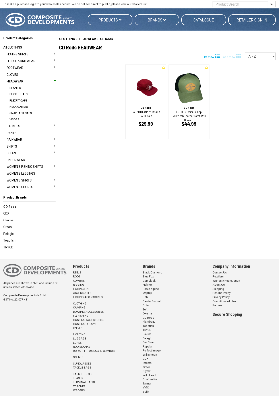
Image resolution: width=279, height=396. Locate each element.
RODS (77, 276)
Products (110, 19)
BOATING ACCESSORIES (88, 311)
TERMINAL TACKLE (85, 382)
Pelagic (8, 234)
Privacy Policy (221, 297)
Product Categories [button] (18, 38)
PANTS (12, 133)
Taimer (147, 383)
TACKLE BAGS (82, 367)
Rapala (147, 346)
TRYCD (8, 247)
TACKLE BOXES (83, 374)
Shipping (218, 289)
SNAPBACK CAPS (21, 113)
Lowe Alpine (151, 289)
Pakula (147, 334)
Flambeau (149, 321)
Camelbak (149, 280)
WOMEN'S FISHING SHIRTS (31, 166)
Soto (146, 305)
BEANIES (15, 88)
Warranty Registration (226, 280)
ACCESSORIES (82, 293)
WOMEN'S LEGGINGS (21, 173)
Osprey (147, 293)
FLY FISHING (81, 315)
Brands (157, 19)
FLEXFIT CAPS (18, 100)
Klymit (147, 371)
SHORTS (31, 153)
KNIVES (78, 328)
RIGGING (78, 284)
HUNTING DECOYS (85, 324)
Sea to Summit (152, 301)
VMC (146, 387)
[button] (29, 198)
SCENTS (78, 357)
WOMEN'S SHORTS (31, 187)
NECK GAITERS (19, 106)
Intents (147, 363)
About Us (219, 284)
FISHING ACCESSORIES (88, 297)
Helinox (147, 284)
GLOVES (12, 74)
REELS (77, 272)
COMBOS (79, 280)
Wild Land (149, 375)
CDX (6, 213)
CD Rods (9, 207)
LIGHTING (79, 334)
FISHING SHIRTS (31, 54)
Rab (145, 297)
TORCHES (79, 386)
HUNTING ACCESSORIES (88, 320)
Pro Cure (148, 342)
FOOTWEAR (31, 68)
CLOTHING (67, 39)
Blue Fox (148, 276)
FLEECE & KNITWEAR (31, 61)
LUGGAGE (79, 338)
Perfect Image (152, 350)
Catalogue (203, 19)
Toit (145, 309)
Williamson (150, 354)
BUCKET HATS (19, 94)
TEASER (78, 378)
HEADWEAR (31, 81)
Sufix (146, 391)
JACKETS (31, 126)
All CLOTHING (12, 47)
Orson (7, 227)
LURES (77, 342)
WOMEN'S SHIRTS (31, 180)
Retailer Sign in (251, 19)
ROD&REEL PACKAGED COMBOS (94, 351)
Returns (217, 305)
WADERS (79, 390)
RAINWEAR (31, 139)
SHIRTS (31, 146)
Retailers (218, 276)
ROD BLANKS (81, 346)
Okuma (8, 220)
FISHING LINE (81, 289)
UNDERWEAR (16, 160)
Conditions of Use (224, 301)
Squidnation (150, 379)
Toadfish (9, 240)
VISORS (14, 119)
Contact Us (220, 272)
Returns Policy (222, 293)
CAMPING (79, 307)
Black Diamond (152, 272)
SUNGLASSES (82, 363)
